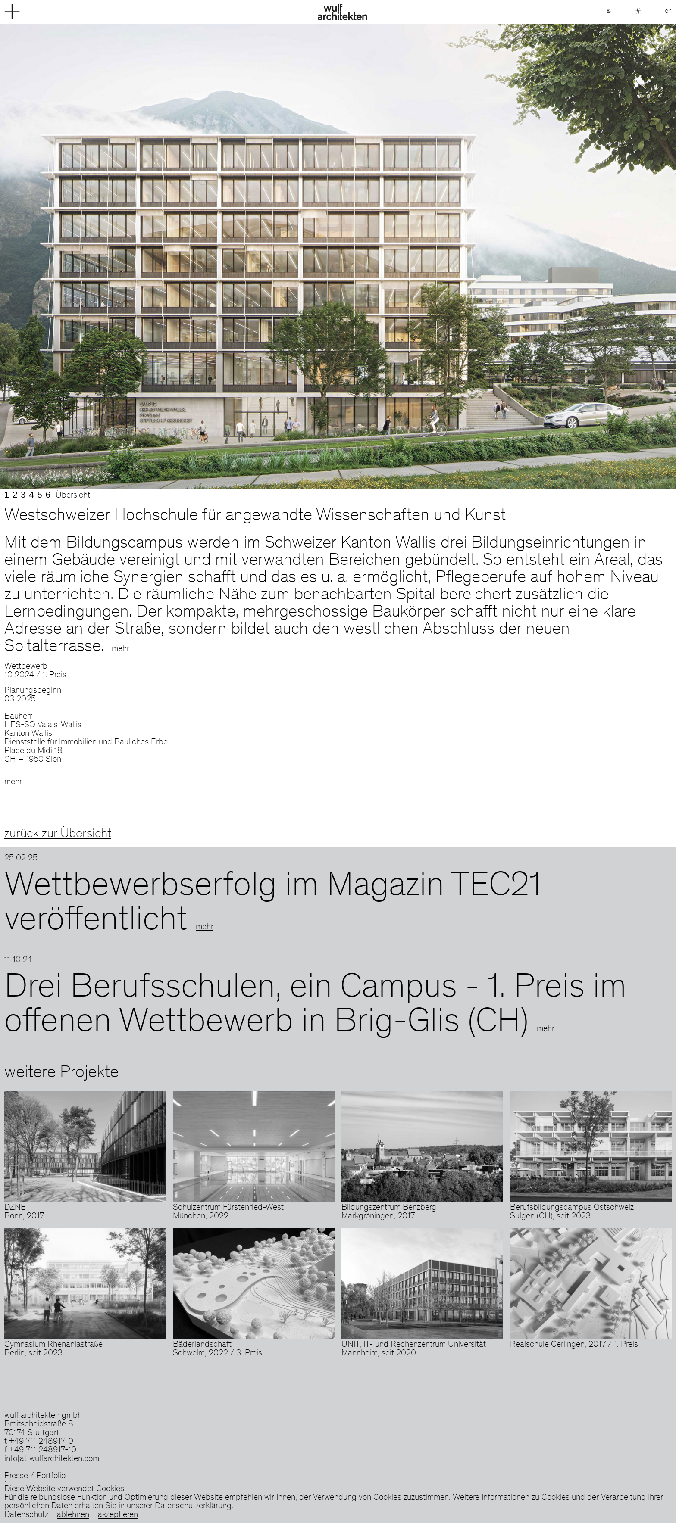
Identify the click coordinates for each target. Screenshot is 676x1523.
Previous (169, 256)
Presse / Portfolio (35, 1476)
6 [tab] (48, 494)
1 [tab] (6, 494)
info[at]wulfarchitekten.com (51, 1459)
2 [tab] (15, 494)
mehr (120, 649)
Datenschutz (26, 1515)
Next (507, 256)
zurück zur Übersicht (57, 834)
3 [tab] (23, 494)
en (668, 11)
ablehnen (73, 1515)
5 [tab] (40, 494)
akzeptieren (118, 1515)
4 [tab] (31, 494)
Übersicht (73, 496)
